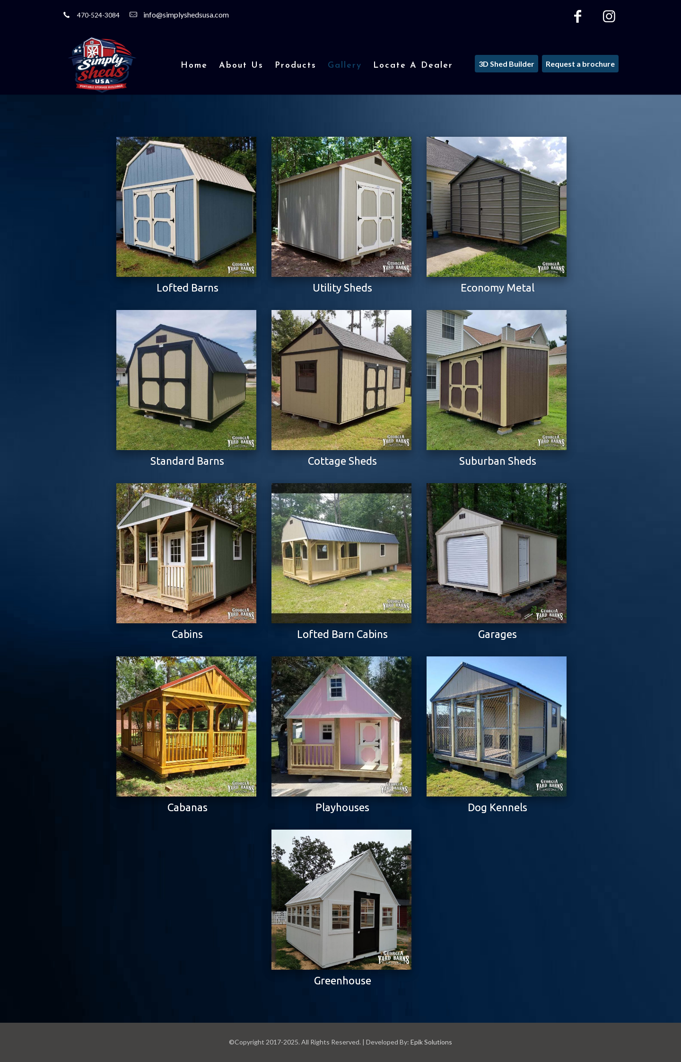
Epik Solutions (431, 1042)
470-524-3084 (98, 15)
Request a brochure (580, 63)
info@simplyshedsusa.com (186, 14)
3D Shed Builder (506, 63)
